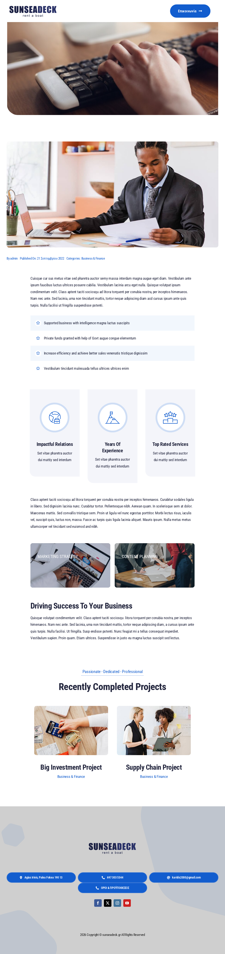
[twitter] (107, 903)
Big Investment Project (71, 767)
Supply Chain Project (154, 767)
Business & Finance (93, 258)
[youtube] (127, 903)
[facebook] (98, 903)
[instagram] (117, 903)
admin (14, 258)
